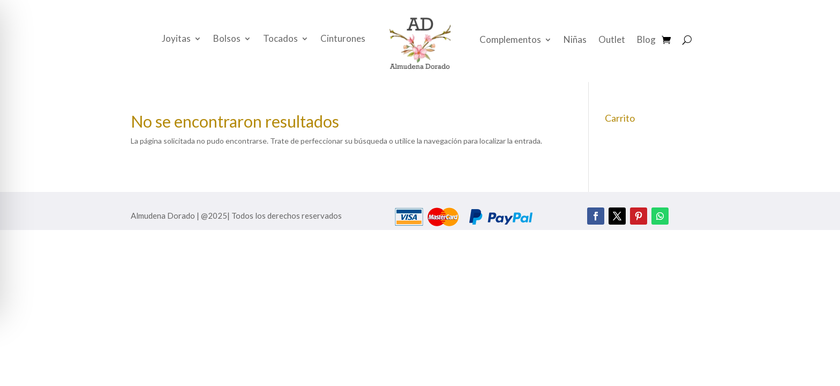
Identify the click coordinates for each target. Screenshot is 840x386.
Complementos (510, 40)
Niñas (575, 40)
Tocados (280, 39)
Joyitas (176, 39)
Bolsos (227, 39)
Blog (646, 40)
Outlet (611, 40)
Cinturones (342, 39)
